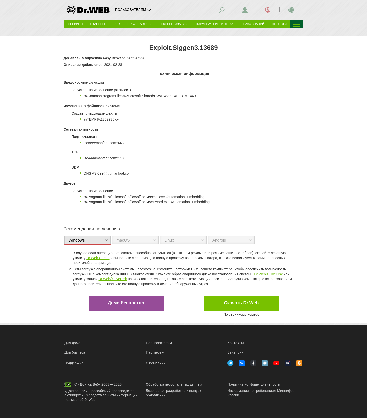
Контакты (235, 343)
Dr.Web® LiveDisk (268, 274)
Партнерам (155, 352)
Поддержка (73, 363)
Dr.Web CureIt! (97, 258)
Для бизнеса (74, 352)
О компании (156, 363)
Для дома (72, 343)
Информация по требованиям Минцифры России (261, 393)
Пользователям (159, 343)
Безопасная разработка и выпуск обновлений (173, 393)
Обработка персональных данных (174, 384)
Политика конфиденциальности (253, 384)
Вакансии (235, 352)
